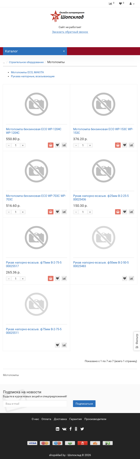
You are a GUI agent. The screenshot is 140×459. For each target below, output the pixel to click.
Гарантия (75, 419)
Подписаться (84, 403)
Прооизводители (95, 419)
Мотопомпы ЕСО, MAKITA (27, 72)
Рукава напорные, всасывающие (32, 76)
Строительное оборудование (26, 62)
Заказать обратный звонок (70, 31)
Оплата (46, 419)
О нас (35, 419)
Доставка (60, 419)
